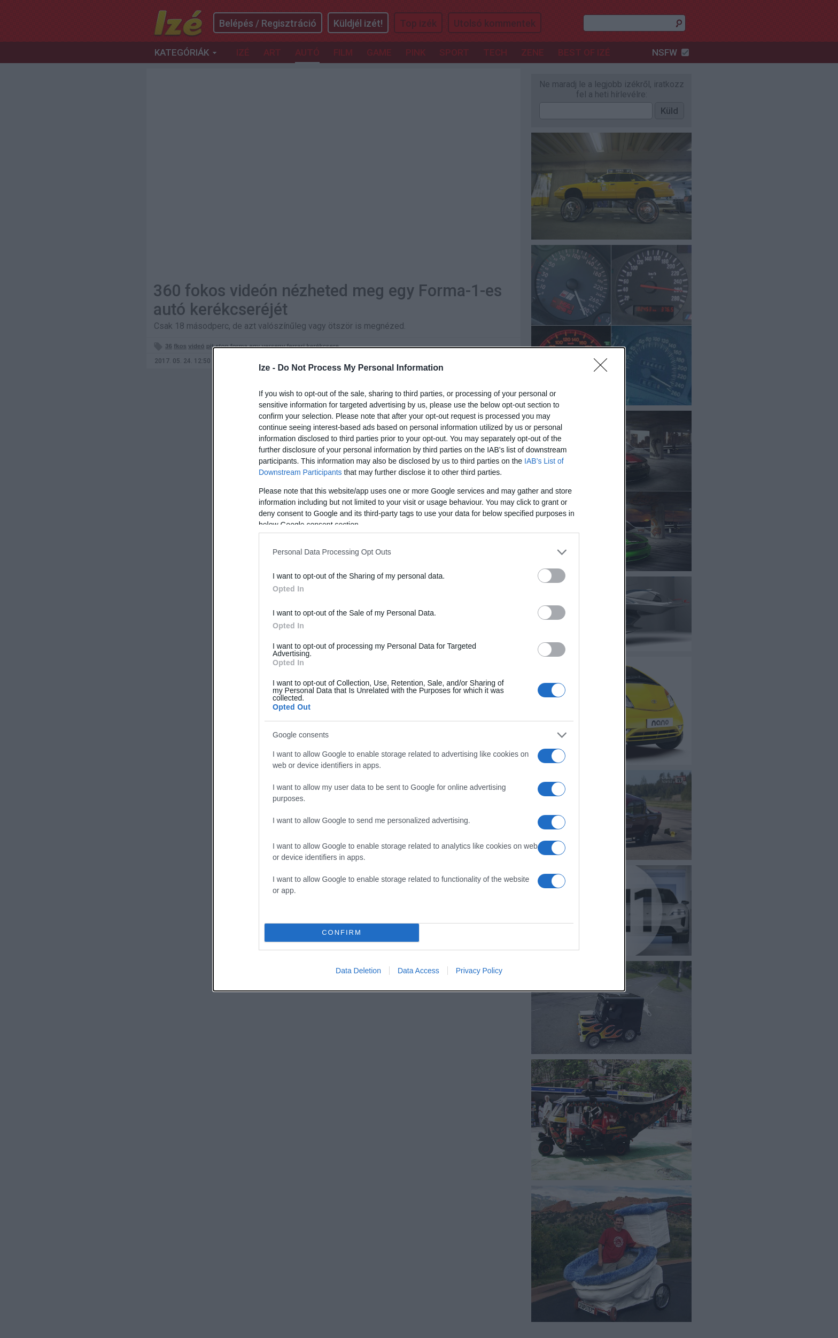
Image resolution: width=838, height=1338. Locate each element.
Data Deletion (358, 970)
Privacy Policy (479, 970)
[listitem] (419, 552)
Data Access (418, 970)
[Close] (604, 368)
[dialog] (419, 669)
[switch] (551, 575)
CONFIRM (342, 932)
